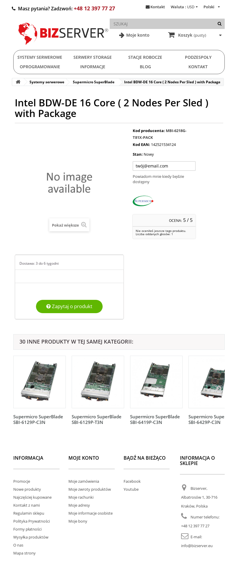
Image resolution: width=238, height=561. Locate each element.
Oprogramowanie (40, 66)
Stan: (138, 154)
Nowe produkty (27, 489)
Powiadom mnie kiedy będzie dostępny (158, 179)
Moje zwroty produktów (89, 489)
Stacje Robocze (145, 57)
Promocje (21, 481)
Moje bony (77, 521)
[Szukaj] (219, 24)
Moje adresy (79, 505)
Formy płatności (27, 529)
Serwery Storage (92, 57)
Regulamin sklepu (28, 513)
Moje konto (137, 35)
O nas (18, 545)
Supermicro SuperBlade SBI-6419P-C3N (155, 419)
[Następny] (219, 388)
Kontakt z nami (26, 505)
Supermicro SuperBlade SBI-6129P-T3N (97, 419)
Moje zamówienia (83, 481)
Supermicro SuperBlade (93, 81)
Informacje (92, 66)
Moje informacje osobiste (90, 513)
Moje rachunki (80, 497)
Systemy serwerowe (39, 57)
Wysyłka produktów (30, 537)
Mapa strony (24, 553)
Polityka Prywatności (31, 521)
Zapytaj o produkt (69, 306)
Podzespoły (198, 57)
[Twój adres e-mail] (164, 166)
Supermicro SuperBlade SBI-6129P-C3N (38, 419)
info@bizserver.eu (197, 545)
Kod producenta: (149, 130)
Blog (145, 66)
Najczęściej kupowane (32, 497)
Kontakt (157, 6)
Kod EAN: (141, 144)
